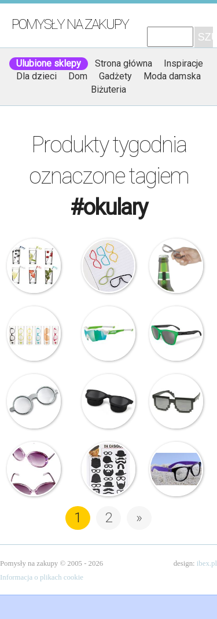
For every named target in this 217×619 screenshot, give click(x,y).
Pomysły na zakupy (70, 24)
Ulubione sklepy (48, 63)
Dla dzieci (36, 76)
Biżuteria (108, 89)
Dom (77, 76)
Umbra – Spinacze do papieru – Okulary (109, 266)
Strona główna (123, 63)
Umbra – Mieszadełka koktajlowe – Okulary (34, 266)
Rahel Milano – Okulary (176, 469)
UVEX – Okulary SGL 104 (109, 333)
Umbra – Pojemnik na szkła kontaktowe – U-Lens (109, 401)
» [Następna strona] (139, 518)
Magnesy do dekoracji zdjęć (109, 469)
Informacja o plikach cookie (41, 577)
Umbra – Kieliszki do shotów (34, 333)
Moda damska (172, 76)
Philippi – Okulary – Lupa (34, 401)
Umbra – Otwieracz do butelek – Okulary (176, 266)
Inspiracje (183, 63)
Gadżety (115, 76)
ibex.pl (207, 563)
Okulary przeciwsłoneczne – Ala (34, 469)
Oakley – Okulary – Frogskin (176, 333)
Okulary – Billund (176, 401)
